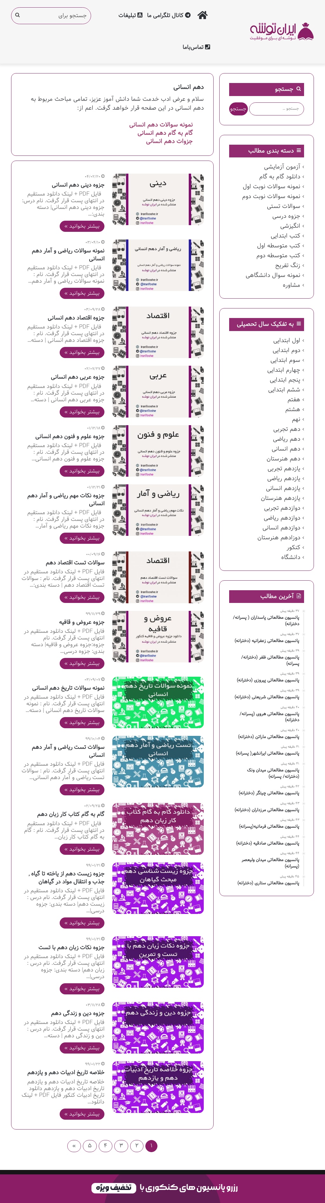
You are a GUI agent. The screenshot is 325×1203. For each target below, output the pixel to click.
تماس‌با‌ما (196, 47)
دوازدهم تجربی (282, 508)
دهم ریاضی (286, 439)
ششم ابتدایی (284, 390)
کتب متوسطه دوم (278, 256)
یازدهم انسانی (283, 488)
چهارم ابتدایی (283, 370)
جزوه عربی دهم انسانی (77, 377)
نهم (296, 419)
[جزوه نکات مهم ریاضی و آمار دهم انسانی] (158, 510)
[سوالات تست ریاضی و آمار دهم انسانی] (158, 761)
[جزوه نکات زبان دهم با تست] (158, 962)
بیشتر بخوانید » (82, 226)
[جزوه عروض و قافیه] (158, 636)
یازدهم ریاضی (283, 479)
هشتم (292, 409)
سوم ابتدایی (285, 360)
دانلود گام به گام (279, 177)
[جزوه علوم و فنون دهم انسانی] (158, 451)
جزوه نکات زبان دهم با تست (71, 948)
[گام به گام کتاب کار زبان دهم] (158, 828)
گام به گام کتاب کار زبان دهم (70, 814)
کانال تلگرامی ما (168, 16)
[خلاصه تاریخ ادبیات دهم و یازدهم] (158, 1087)
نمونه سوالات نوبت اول (271, 187)
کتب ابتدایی (285, 236)
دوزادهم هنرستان (278, 538)
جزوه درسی (286, 216)
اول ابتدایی (286, 340)
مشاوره (291, 285)
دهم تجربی (286, 429)
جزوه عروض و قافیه (81, 622)
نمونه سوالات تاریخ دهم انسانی (68, 688)
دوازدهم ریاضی (282, 518)
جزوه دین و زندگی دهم (77, 1014)
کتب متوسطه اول (278, 246)
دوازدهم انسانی (281, 528)
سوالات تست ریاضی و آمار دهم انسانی (68, 751)
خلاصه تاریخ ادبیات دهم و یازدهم (65, 1073)
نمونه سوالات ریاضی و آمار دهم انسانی (68, 255)
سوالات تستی (283, 206)
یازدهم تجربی (284, 469)
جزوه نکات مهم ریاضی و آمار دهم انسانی (65, 500)
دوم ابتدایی (286, 350)
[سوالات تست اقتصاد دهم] (158, 577)
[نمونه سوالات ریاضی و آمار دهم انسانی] (158, 265)
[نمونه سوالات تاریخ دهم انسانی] (158, 702)
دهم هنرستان (283, 459)
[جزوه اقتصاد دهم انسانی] (158, 332)
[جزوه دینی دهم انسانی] (158, 199)
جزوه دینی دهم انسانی (78, 185)
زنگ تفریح (287, 265)
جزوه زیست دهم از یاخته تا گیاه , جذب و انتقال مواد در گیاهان (66, 878)
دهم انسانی (286, 449)
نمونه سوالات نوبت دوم (271, 196)
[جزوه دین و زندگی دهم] (158, 1028)
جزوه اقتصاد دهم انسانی (76, 318)
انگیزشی (290, 226)
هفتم (294, 400)
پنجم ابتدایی (285, 380)
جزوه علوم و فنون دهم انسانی (69, 437)
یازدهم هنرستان (280, 498)
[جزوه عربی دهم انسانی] (158, 391)
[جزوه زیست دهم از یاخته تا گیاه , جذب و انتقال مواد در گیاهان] (158, 888)
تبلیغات (130, 16)
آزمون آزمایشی (282, 167)
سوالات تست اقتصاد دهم (75, 563)
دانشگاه (290, 557)
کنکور (293, 548)
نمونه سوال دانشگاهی (273, 275)
